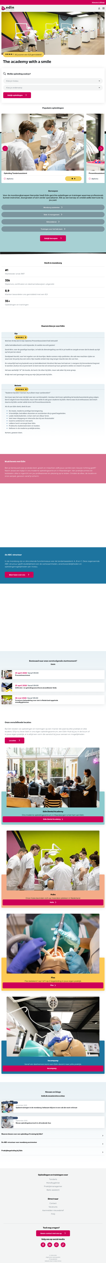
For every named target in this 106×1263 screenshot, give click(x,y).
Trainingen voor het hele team (53, 229)
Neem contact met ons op (53, 1233)
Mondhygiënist (53, 1183)
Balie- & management (53, 215)
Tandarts (53, 1179)
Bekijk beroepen (53, 238)
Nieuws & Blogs (98, 2)
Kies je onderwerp (14, 87)
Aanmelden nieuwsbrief (53, 1210)
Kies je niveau (12, 81)
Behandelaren (53, 222)
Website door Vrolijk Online (53, 1261)
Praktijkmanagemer (53, 1186)
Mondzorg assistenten (53, 207)
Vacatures (53, 1207)
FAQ (53, 1214)
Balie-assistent (53, 1190)
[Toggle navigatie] (103, 8)
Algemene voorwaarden (53, 1257)
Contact (53, 1203)
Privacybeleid (53, 1259)
